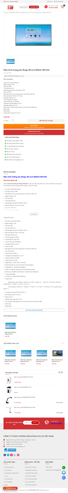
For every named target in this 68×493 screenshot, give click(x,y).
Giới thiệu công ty (9, 467)
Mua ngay (34, 126)
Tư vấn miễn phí (54, 421)
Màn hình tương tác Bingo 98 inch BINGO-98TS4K (10, 333)
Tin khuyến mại (8, 479)
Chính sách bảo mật (30, 476)
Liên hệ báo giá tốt (34, 132)
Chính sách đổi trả (29, 482)
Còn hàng (21, 76)
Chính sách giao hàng (30, 479)
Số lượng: (6, 120)
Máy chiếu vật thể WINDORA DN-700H (24, 407)
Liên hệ (50, 1)
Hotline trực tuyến (51, 7)
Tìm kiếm (34, 7)
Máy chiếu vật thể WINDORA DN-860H (24, 397)
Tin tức (6, 476)
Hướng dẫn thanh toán (30, 473)
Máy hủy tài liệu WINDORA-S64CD (23, 377)
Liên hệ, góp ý (8, 470)
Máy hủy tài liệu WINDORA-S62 (22, 387)
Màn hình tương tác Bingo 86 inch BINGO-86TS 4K (10, 360)
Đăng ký (35, 422)
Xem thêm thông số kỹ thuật (34, 310)
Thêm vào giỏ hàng (46, 120)
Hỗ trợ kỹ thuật (58, 1)
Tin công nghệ (8, 482)
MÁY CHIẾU (48, 467)
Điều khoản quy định (30, 467)
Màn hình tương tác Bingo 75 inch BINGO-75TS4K (26, 360)
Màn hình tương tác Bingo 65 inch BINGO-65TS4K (57, 360)
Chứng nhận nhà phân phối (11, 473)
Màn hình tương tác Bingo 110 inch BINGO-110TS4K (41, 360)
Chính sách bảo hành (30, 484)
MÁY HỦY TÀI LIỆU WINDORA (53, 470)
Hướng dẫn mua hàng (30, 470)
